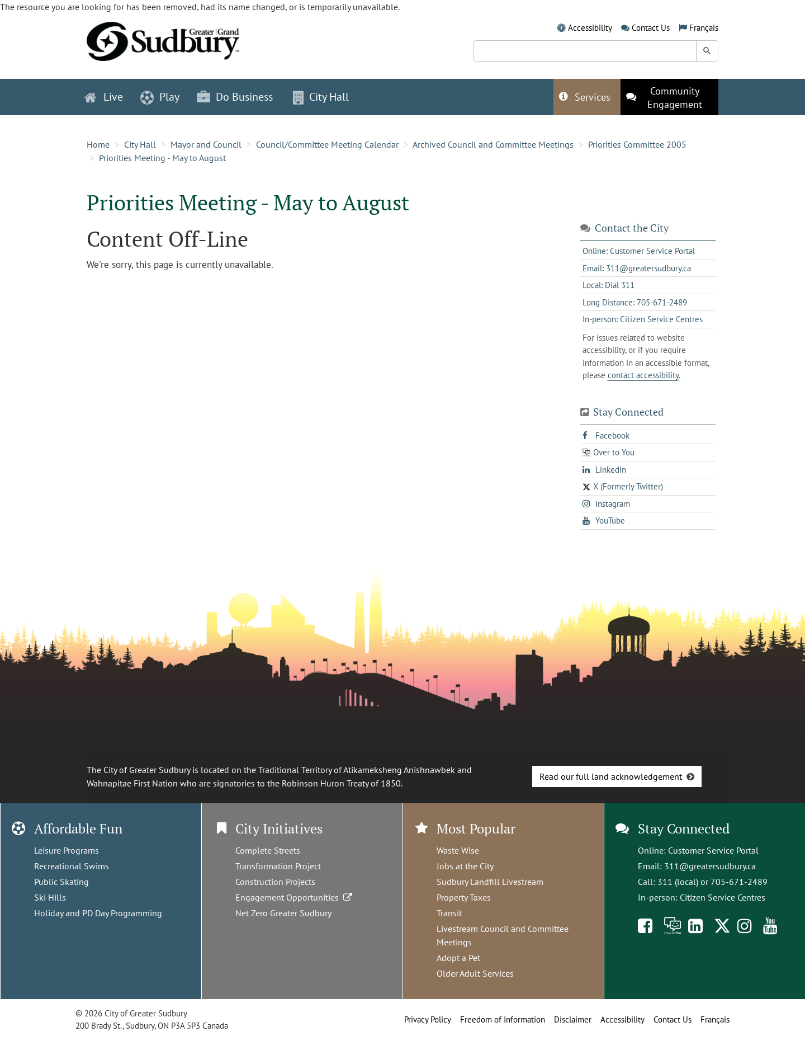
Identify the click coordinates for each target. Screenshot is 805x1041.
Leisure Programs (66, 850)
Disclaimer (572, 1019)
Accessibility (590, 27)
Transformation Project (278, 866)
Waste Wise (458, 850)
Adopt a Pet (458, 957)
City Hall (140, 144)
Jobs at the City (465, 866)
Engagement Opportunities (294, 897)
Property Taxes (464, 897)
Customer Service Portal (713, 850)
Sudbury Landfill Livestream (490, 881)
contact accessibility (643, 375)
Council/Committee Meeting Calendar (327, 144)
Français (703, 27)
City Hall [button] (321, 97)
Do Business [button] (235, 97)
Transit (449, 912)
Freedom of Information (502, 1019)
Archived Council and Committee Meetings (493, 144)
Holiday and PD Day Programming (98, 912)
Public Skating (61, 881)
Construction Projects (275, 881)
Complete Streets (267, 850)
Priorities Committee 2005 (637, 144)
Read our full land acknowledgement (610, 776)
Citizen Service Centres (722, 897)
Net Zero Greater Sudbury (283, 912)
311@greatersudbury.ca (710, 866)
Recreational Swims (71, 866)
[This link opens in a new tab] (669, 97)
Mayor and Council (206, 144)
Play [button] (159, 97)
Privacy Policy (427, 1019)
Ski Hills (50, 897)
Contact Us (651, 27)
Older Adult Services (475, 973)
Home (98, 144)
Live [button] (103, 97)
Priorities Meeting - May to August (162, 157)
